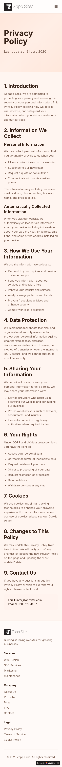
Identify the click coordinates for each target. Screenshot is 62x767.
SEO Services (12, 665)
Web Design (11, 660)
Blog (7, 702)
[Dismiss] (58, 763)
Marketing (10, 670)
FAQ (6, 707)
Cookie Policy (12, 739)
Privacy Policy (13, 729)
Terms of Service (15, 734)
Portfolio (9, 697)
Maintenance (12, 676)
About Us (10, 691)
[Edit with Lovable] (46, 763)
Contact (9, 713)
